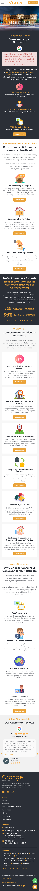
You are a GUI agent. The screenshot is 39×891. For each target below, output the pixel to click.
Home (4, 800)
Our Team (6, 816)
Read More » (9, 754)
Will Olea (14, 759)
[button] (1, 754)
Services (5, 803)
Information (7, 810)
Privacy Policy (6, 878)
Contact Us (7, 820)
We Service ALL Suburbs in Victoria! (14, 869)
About (4, 813)
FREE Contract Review (11, 807)
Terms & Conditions (9, 882)
